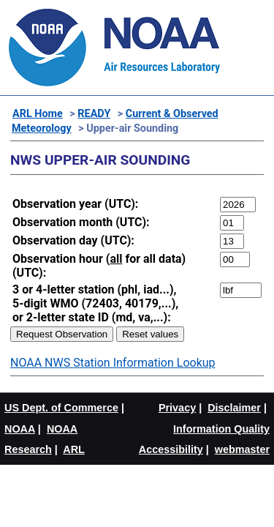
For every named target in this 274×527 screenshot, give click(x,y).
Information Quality (221, 429)
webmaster (242, 449)
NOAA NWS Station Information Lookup (113, 363)
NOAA (19, 429)
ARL (74, 449)
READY (93, 114)
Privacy (177, 408)
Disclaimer (234, 408)
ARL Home (37, 114)
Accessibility (171, 449)
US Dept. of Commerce (61, 408)
